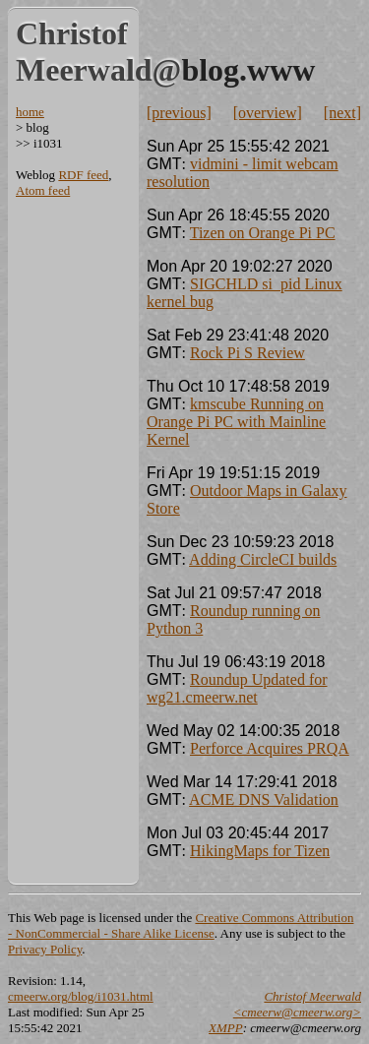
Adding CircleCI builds (263, 559)
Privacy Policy (45, 949)
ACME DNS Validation (263, 799)
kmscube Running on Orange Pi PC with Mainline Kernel (236, 422)
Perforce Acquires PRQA (269, 748)
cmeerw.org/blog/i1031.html (81, 996)
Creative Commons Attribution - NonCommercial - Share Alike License (180, 925)
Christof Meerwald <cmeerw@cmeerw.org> (297, 1004)
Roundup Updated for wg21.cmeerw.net (237, 688)
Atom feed (43, 190)
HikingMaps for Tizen (260, 850)
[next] (342, 112)
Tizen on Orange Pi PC (263, 232)
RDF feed (83, 174)
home (30, 111)
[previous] (179, 112)
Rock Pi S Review (247, 352)
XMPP (226, 1027)
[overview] (267, 112)
